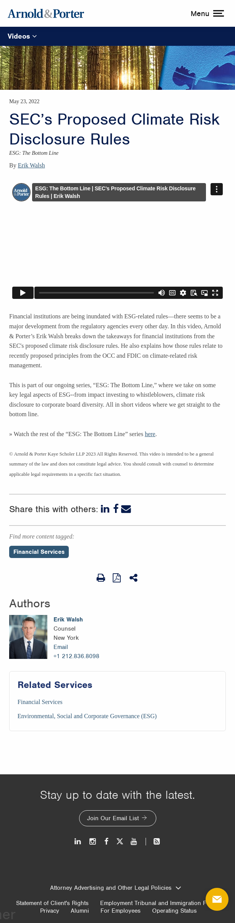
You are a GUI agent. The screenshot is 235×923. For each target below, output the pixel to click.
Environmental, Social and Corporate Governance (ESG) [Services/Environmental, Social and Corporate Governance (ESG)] (87, 716)
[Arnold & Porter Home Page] (46, 13)
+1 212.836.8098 (76, 656)
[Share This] (134, 578)
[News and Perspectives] (153, 841)
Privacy (49, 911)
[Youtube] (134, 841)
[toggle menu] (206, 13)
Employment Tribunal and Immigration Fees (158, 903)
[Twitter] (119, 841)
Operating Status (174, 911)
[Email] (126, 509)
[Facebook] (116, 509)
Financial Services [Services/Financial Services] (40, 702)
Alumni (80, 911)
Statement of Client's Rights (52, 903)
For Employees (120, 911)
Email (60, 647)
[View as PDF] (117, 577)
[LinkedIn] (106, 509)
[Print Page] (101, 578)
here (150, 434)
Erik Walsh (31, 165)
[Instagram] (93, 841)
